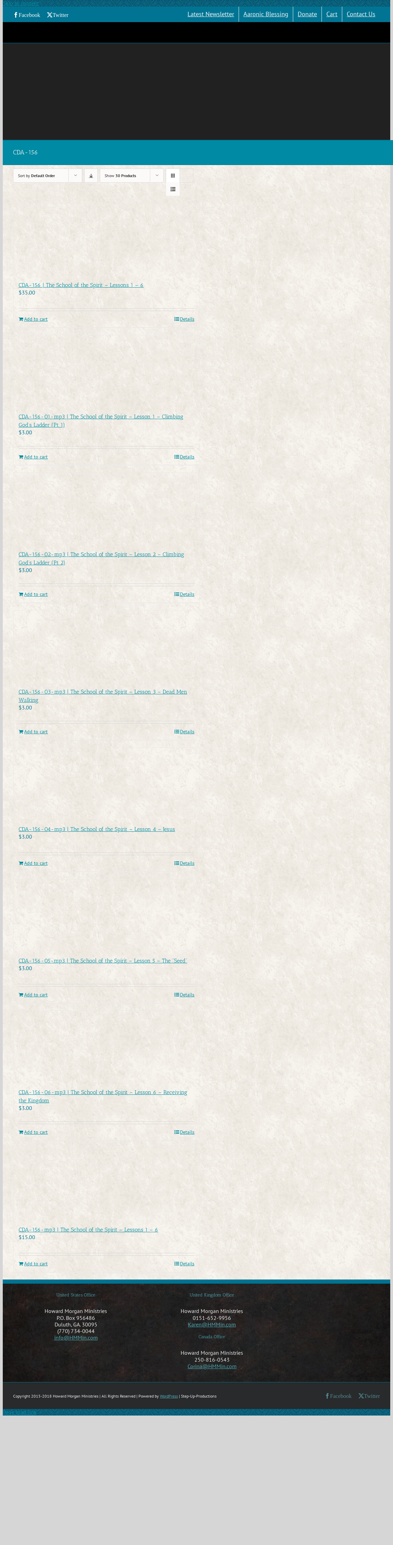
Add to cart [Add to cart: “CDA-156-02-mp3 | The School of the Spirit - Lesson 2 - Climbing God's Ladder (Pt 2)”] (36, 594)
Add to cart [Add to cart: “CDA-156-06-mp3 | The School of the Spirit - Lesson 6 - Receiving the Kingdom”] (36, 1132)
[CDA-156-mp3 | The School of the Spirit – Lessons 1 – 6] (106, 1183)
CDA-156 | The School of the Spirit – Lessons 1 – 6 (81, 285)
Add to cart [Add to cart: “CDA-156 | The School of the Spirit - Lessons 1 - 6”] (36, 319)
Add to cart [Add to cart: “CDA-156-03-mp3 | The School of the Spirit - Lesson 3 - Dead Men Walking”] (36, 732)
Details (187, 319)
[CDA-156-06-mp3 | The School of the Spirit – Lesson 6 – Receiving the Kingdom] (106, 1046)
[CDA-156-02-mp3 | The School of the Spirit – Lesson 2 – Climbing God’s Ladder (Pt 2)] (106, 508)
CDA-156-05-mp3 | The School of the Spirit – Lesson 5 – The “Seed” (103, 960)
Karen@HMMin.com (212, 1324)
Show (120, 175)
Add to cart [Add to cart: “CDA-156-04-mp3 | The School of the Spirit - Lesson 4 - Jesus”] (36, 863)
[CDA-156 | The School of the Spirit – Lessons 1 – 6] (106, 239)
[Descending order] (91, 175)
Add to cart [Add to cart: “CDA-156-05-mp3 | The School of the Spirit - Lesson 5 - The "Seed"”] (36, 995)
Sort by (36, 175)
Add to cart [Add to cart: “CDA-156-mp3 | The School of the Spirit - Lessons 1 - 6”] (36, 1264)
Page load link (20, 1412)
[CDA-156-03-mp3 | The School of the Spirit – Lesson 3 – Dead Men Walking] (106, 645)
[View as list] (173, 189)
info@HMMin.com (76, 1337)
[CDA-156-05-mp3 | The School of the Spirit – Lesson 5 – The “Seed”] (106, 914)
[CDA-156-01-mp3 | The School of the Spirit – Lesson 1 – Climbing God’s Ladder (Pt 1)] (106, 370)
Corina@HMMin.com (212, 1366)
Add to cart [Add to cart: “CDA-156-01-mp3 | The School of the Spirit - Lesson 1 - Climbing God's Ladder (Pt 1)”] (36, 457)
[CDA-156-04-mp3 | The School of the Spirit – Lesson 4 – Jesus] (106, 783)
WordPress (169, 1396)
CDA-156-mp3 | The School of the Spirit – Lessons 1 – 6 (88, 1229)
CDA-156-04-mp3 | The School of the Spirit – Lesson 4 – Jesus (97, 829)
